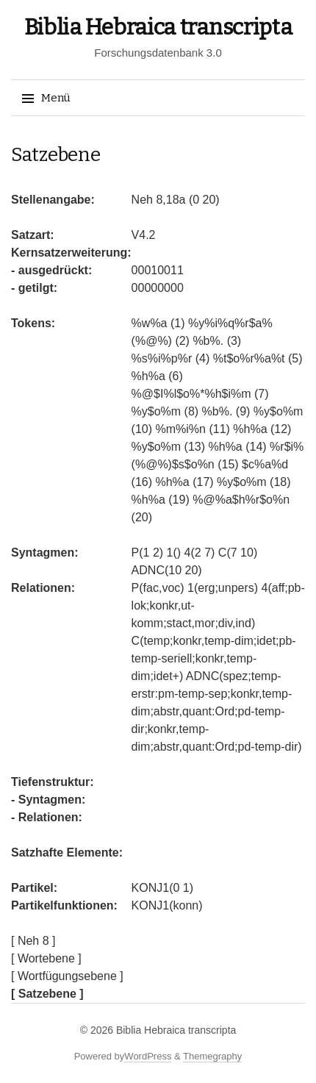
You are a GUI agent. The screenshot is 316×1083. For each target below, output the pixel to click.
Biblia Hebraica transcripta (158, 27)
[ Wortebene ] (46, 958)
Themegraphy (212, 1056)
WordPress (147, 1056)
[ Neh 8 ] (33, 940)
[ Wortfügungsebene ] (67, 976)
